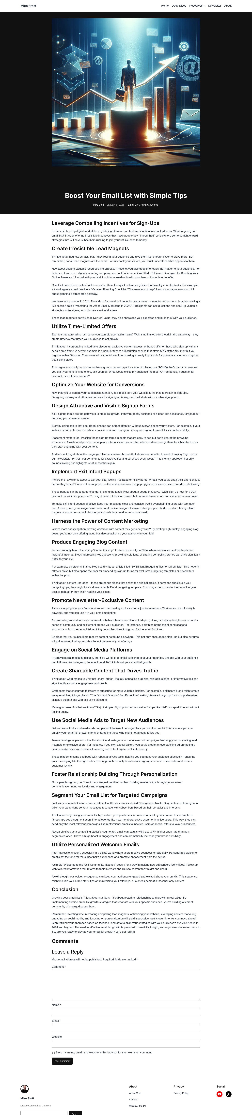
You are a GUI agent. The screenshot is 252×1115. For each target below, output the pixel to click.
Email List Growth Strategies (143, 204)
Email (56, 1020)
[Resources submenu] (204, 6)
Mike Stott (28, 6)
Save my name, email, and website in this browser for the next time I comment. (104, 1052)
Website (57, 1036)
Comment (59, 966)
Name (56, 1005)
